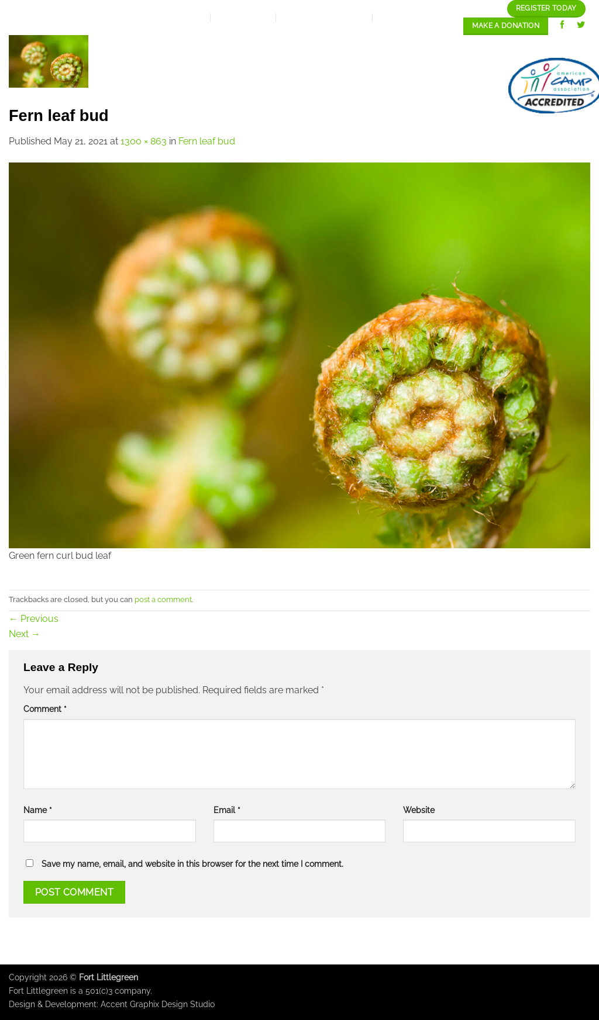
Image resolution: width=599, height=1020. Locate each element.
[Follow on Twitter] (581, 26)
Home (147, 46)
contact (463, 86)
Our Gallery (455, 46)
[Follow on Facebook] (562, 26)
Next (24, 633)
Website (419, 810)
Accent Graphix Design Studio (158, 1004)
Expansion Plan (272, 46)
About (195, 46)
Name (37, 810)
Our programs (367, 46)
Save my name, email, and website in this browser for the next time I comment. (192, 864)
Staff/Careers (544, 46)
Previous (33, 618)
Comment (45, 709)
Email (227, 810)
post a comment (163, 599)
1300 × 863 (144, 141)
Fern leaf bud (206, 141)
